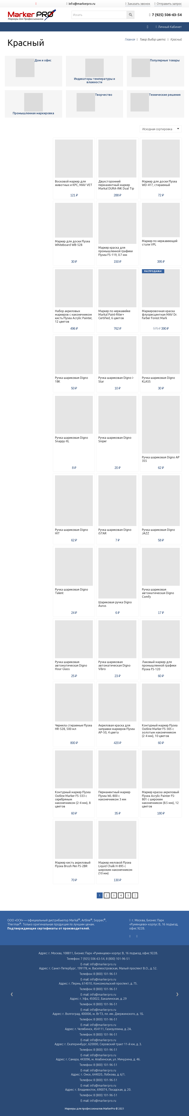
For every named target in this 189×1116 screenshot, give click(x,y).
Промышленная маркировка (33, 113)
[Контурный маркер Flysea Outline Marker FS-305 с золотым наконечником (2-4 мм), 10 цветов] (161, 702)
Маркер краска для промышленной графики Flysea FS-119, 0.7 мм (115, 251)
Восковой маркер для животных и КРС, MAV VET (73, 183)
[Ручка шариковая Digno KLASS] (161, 355)
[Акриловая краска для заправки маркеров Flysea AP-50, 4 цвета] (117, 702)
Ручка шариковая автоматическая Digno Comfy (158, 593)
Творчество (103, 94)
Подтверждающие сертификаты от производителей (48, 928)
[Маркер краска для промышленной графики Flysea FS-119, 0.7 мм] (117, 223)
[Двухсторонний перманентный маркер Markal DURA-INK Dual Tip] (117, 158)
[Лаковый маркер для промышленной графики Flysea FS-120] (161, 639)
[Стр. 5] (128, 895)
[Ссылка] (32, 15)
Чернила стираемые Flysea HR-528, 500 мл (73, 727)
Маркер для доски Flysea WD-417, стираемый (159, 183)
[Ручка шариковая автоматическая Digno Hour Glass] (74, 639)
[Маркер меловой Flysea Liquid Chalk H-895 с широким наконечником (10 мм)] (117, 840)
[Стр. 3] (114, 895)
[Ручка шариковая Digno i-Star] (117, 355)
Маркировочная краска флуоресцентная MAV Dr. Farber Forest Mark (159, 314)
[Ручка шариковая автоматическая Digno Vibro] (117, 639)
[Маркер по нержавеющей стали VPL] (161, 220)
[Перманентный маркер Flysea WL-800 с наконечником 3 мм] (117, 769)
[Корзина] (147, 26)
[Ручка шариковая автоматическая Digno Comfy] (161, 567)
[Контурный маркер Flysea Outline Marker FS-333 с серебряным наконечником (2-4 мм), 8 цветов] (74, 769)
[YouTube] (36, 4)
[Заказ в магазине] (161, 128)
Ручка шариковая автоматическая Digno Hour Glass (71, 665)
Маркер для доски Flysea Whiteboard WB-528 (72, 243)
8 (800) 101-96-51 (118, 958)
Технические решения (165, 94)
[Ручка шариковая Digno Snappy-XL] (74, 415)
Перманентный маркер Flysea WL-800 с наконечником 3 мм (114, 795)
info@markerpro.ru (103, 964)
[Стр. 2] (107, 895)
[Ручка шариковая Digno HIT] (74, 500)
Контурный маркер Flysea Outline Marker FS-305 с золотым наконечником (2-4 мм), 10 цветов (160, 731)
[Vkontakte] (129, 936)
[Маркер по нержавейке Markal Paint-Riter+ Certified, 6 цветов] (117, 288)
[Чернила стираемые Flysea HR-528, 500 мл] (74, 702)
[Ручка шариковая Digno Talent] (74, 567)
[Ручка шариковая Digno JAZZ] (161, 500)
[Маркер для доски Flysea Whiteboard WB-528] (74, 220)
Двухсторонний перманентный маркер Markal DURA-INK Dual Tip (116, 185)
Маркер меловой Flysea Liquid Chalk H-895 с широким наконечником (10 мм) (115, 868)
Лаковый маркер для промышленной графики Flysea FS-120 (159, 665)
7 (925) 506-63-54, (93, 958)
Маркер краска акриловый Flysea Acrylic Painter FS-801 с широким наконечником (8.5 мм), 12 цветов (160, 799)
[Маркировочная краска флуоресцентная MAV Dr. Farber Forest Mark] (161, 288)
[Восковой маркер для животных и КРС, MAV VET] (25, 68)
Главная (130, 39)
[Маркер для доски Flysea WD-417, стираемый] (161, 158)
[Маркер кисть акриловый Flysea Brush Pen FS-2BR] (74, 840)
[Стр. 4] (121, 895)
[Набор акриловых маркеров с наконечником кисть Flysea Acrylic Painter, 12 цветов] (74, 288)
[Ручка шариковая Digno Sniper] (117, 415)
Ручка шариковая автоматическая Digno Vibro (114, 665)
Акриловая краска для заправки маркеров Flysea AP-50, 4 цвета (116, 729)
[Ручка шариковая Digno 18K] (74, 355)
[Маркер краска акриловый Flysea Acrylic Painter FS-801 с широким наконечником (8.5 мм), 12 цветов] (161, 769)
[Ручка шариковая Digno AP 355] (161, 425)
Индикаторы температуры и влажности (94, 80)
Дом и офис (43, 60)
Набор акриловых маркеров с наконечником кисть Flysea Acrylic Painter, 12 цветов (73, 316)
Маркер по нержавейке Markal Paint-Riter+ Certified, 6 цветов (114, 314)
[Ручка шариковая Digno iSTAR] (117, 500)
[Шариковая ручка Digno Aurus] (117, 573)
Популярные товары (165, 60)
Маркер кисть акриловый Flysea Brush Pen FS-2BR (72, 864)
